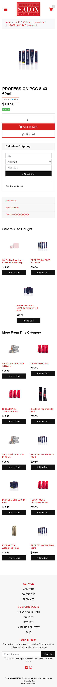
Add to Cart (28, 127)
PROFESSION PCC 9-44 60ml (13, 501)
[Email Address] (21, 654)
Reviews (17, 214)
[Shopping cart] (51, 9)
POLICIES (28, 617)
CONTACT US (28, 594)
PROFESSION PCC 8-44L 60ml (43, 546)
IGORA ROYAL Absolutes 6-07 (10, 410)
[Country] (28, 161)
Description (11, 200)
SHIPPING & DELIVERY (28, 627)
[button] (28, 134)
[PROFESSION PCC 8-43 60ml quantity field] (28, 119)
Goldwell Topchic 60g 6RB (42, 410)
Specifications (12, 207)
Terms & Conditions (35, 658)
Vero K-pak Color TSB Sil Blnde (13, 365)
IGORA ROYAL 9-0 (39, 363)
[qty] (28, 155)
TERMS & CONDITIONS (28, 612)
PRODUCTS (28, 599)
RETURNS (28, 622)
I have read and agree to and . (28, 659)
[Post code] (28, 168)
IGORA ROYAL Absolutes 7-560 (10, 546)
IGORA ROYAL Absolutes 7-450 (39, 501)
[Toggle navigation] (5, 9)
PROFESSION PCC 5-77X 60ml (41, 261)
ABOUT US (28, 589)
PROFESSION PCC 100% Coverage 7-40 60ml (27, 308)
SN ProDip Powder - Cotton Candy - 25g (12, 261)
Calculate (28, 173)
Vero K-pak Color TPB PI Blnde (13, 455)
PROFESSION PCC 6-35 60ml (42, 455)
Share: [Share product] (10, 99)
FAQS (28, 632)
